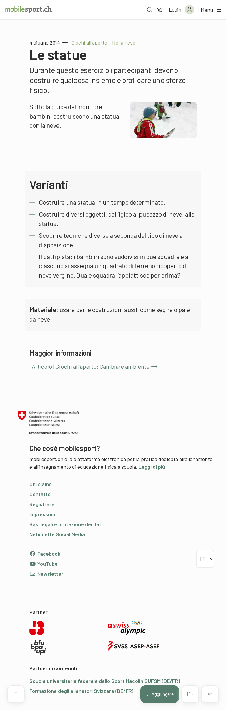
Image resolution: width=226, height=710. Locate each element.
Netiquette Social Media (57, 534)
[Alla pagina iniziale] (28, 10)
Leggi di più (152, 466)
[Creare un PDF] (190, 694)
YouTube (43, 563)
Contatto (40, 494)
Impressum (42, 514)
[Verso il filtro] (160, 10)
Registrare (41, 504)
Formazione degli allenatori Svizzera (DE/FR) (81, 691)
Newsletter (46, 573)
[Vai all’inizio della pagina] (16, 694)
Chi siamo (40, 484)
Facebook (44, 553)
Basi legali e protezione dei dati (65, 524)
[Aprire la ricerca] (150, 10)
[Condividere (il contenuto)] (210, 694)
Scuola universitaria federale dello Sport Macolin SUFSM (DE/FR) (104, 681)
